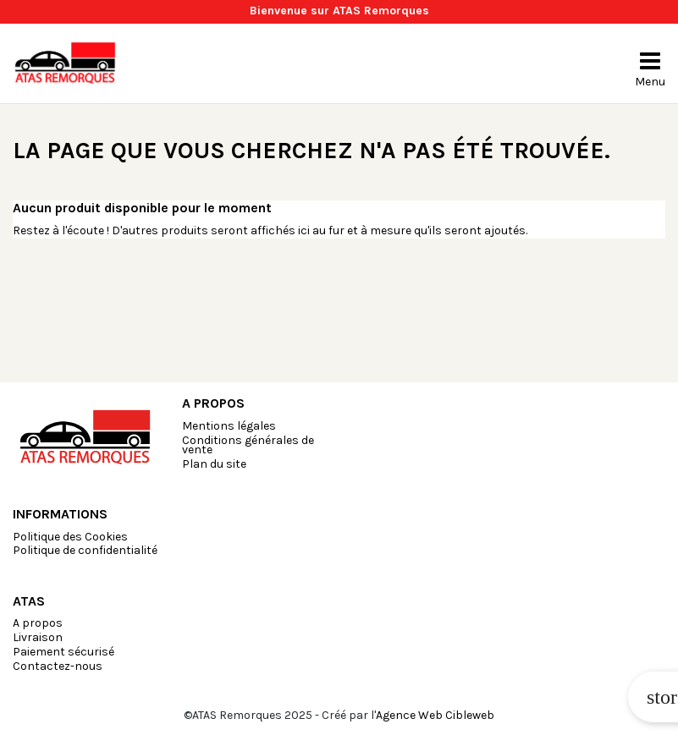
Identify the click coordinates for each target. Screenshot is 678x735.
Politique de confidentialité (85, 550)
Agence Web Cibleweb (435, 715)
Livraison (38, 637)
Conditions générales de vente (248, 445)
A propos (38, 623)
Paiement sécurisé (63, 651)
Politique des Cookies (70, 536)
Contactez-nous (57, 666)
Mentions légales (229, 426)
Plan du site (214, 464)
